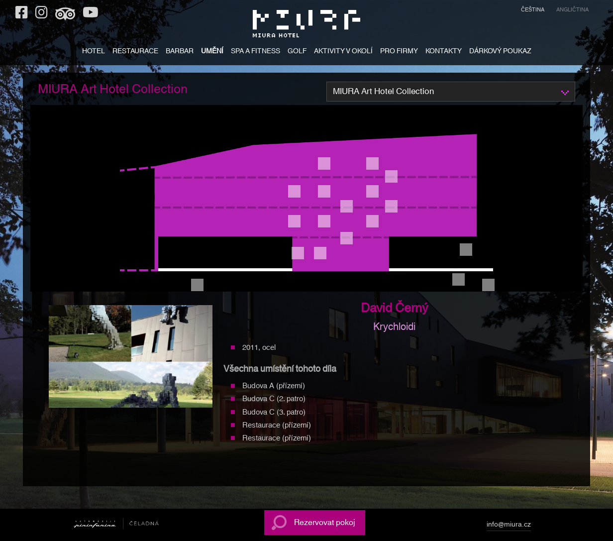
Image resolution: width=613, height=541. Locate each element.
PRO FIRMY (399, 52)
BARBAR (180, 52)
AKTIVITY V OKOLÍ (343, 52)
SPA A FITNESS (255, 52)
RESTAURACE (135, 52)
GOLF (297, 52)
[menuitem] (532, 11)
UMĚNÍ (212, 52)
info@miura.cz (509, 526)
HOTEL (93, 52)
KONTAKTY (443, 52)
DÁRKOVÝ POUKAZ (500, 52)
